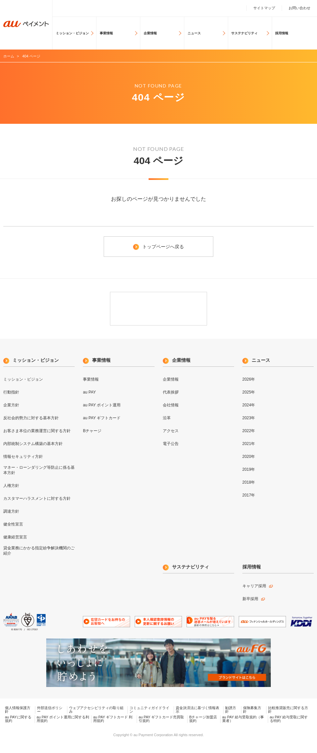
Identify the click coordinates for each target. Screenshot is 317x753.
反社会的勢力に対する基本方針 (31, 418)
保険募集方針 (252, 709)
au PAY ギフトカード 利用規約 (112, 719)
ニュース (194, 33)
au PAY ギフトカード (102, 418)
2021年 (248, 443)
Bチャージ (92, 430)
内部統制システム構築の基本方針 (33, 443)
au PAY (89, 392)
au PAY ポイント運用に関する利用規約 (63, 719)
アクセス (171, 430)
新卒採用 (250, 599)
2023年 (248, 418)
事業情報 (106, 33)
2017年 (248, 495)
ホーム (8, 56)
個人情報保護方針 (17, 709)
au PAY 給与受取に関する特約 (289, 719)
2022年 (248, 430)
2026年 (248, 379)
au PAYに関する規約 (18, 719)
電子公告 (171, 443)
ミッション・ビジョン (72, 33)
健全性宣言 (13, 524)
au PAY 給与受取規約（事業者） (243, 719)
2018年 (248, 482)
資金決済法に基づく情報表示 (197, 709)
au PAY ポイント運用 (102, 405)
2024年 (248, 405)
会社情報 (171, 405)
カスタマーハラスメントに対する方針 (37, 498)
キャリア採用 (254, 586)
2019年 (248, 469)
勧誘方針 (230, 709)
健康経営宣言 (15, 537)
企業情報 (150, 33)
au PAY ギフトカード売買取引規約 (161, 719)
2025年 (248, 392)
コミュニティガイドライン (149, 709)
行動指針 (11, 392)
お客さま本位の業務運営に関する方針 (37, 430)
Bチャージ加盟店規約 (203, 719)
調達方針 (11, 511)
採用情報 (281, 33)
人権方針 (11, 485)
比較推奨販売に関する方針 (288, 709)
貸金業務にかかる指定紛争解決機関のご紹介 (39, 551)
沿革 (167, 418)
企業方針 (11, 405)
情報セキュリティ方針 (23, 456)
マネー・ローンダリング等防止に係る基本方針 (39, 470)
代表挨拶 (171, 392)
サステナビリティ (244, 33)
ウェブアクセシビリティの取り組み (96, 709)
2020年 (248, 456)
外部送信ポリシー (49, 709)
